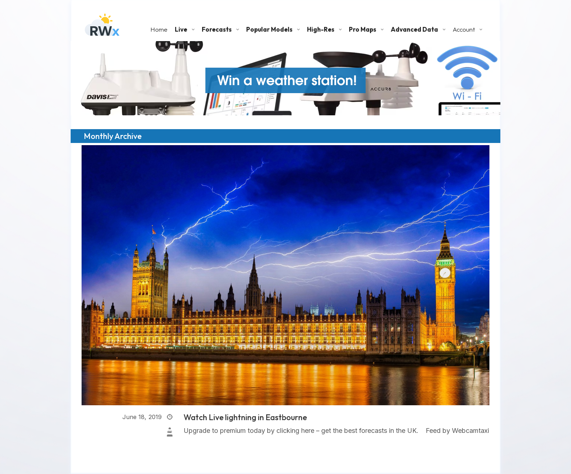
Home (159, 29)
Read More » (203, 441)
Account (464, 29)
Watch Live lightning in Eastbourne (245, 417)
